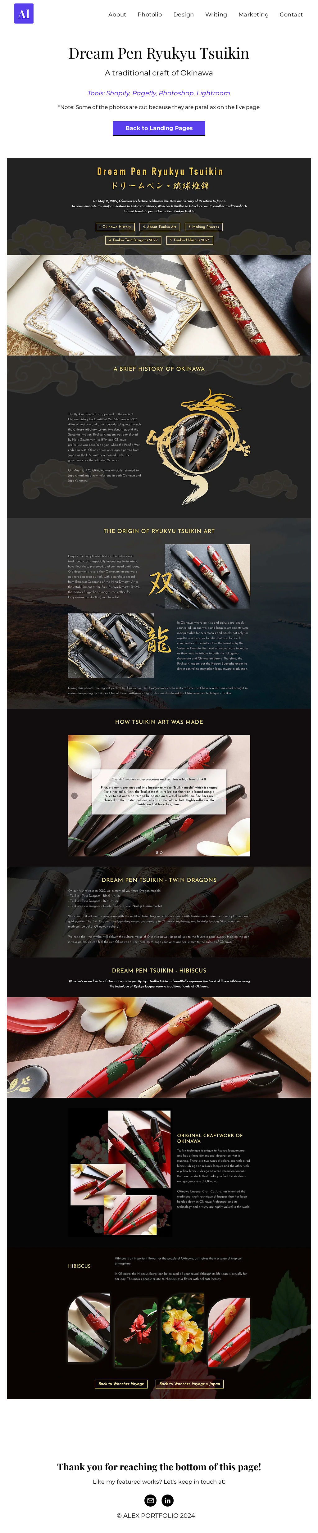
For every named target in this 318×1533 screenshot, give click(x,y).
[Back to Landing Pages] (159, 128)
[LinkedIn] (167, 1501)
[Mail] (150, 1501)
